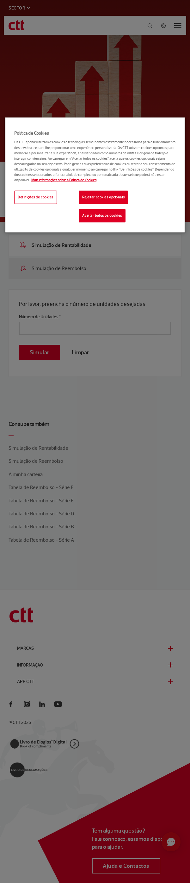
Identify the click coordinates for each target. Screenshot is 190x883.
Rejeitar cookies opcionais (103, 197)
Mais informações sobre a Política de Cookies (63, 179)
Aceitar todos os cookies (102, 215)
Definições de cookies (35, 197)
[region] (95, 175)
